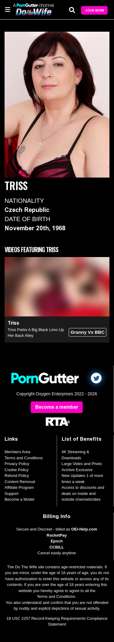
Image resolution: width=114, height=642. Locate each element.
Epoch (57, 541)
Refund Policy (17, 475)
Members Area (17, 452)
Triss (13, 323)
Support (12, 493)
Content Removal (20, 481)
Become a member (56, 407)
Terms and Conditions (24, 458)
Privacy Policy (17, 463)
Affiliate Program (19, 487)
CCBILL (57, 547)
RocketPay (57, 535)
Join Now (94, 10)
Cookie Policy (17, 469)
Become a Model (19, 499)
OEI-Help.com (84, 529)
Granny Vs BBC (88, 332)
